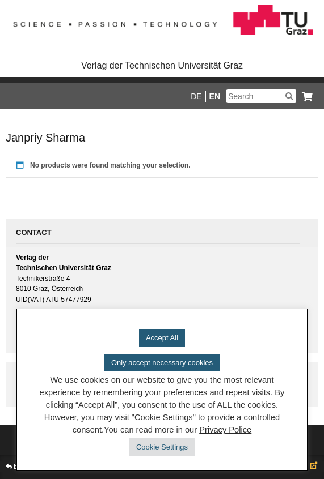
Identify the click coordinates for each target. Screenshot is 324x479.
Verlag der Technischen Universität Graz (162, 65)
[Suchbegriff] (261, 96)
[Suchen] (289, 96)
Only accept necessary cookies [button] (162, 362)
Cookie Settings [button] (162, 447)
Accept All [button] (162, 337)
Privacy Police (225, 429)
